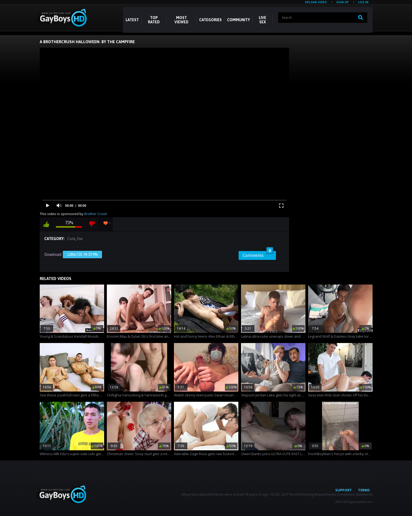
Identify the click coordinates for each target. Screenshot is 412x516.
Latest (132, 20)
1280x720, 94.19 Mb (82, 254)
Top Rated (154, 20)
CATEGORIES (210, 20)
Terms (364, 490)
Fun (80, 239)
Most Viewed (181, 20)
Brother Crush (95, 213)
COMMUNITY (238, 20)
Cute (71, 239)
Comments (258, 254)
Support (343, 490)
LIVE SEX (262, 20)
